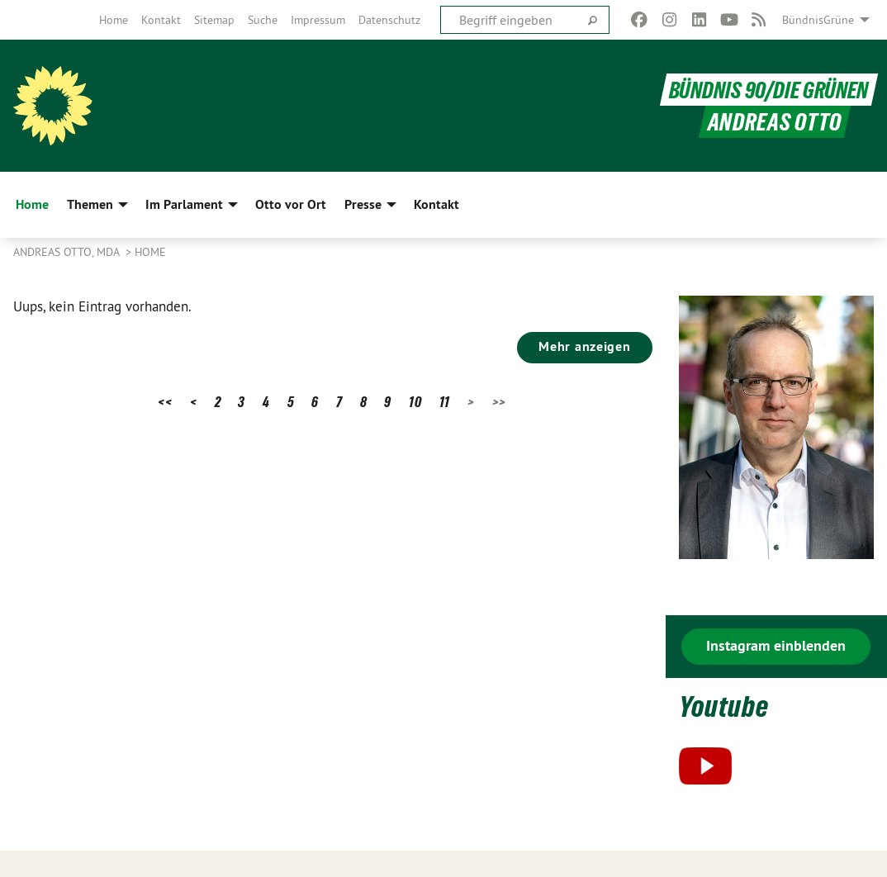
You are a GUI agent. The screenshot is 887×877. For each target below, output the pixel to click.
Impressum (318, 19)
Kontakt (161, 19)
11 (444, 401)
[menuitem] (113, 20)
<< (165, 401)
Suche (262, 19)
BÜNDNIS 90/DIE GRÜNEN (766, 89)
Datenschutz (389, 19)
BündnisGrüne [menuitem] (818, 19)
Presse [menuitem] (363, 204)
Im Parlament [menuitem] (184, 204)
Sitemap (214, 19)
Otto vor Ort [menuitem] (290, 204)
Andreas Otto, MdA (67, 251)
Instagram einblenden (776, 645)
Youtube (726, 705)
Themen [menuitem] (90, 204)
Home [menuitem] (32, 204)
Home (113, 19)
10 (415, 401)
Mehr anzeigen (584, 346)
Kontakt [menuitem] (436, 204)
